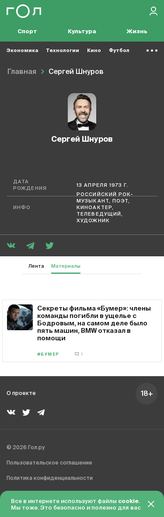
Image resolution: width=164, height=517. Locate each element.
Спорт (27, 32)
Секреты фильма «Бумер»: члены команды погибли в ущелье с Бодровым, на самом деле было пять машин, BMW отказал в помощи (94, 323)
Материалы (65, 266)
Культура (82, 32)
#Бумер (48, 354)
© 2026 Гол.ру (26, 448)
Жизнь (136, 32)
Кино (94, 50)
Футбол (119, 50)
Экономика (22, 50)
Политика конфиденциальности (50, 478)
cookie (128, 501)
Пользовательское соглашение (49, 463)
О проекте (21, 393)
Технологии (62, 50)
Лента (36, 266)
